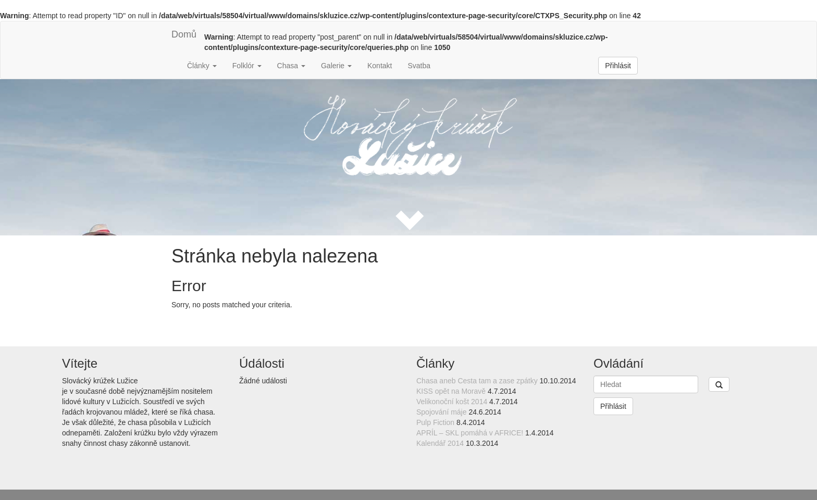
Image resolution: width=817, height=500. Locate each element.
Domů (183, 34)
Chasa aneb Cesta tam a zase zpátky (477, 381)
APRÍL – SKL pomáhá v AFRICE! (469, 433)
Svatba (418, 65)
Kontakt (379, 65)
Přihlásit (618, 65)
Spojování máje (441, 412)
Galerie (336, 65)
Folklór (247, 65)
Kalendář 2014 (440, 443)
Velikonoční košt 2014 (451, 401)
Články (202, 65)
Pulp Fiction (435, 422)
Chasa (291, 65)
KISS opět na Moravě (451, 391)
